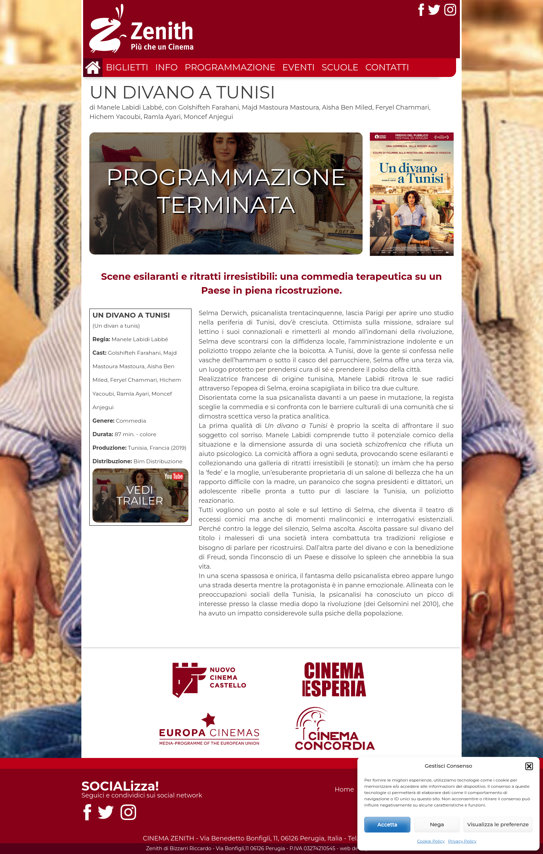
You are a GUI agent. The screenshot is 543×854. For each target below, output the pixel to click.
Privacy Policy (462, 841)
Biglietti (127, 67)
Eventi (298, 67)
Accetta (387, 824)
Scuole (340, 67)
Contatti (387, 67)
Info (166, 67)
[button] (529, 766)
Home (344, 789)
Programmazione (230, 67)
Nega (437, 824)
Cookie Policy (431, 841)
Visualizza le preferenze (498, 824)
